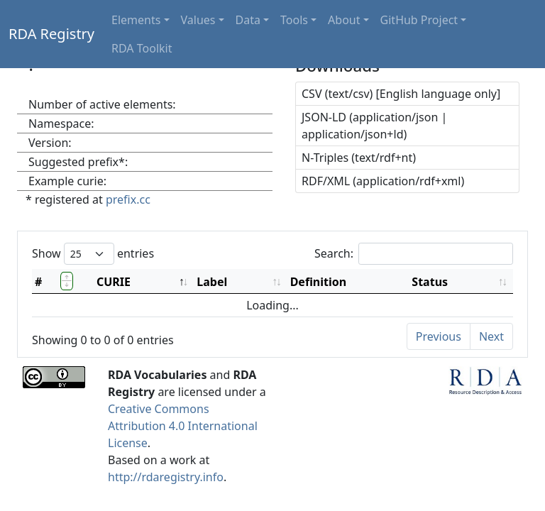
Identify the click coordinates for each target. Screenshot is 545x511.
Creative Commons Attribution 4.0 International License (183, 426)
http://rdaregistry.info (166, 477)
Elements (135, 20)
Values (198, 20)
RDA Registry (51, 33)
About (344, 20)
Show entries (93, 254)
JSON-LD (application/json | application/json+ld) (374, 125)
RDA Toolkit (141, 48)
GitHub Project (419, 20)
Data (248, 20)
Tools (294, 20)
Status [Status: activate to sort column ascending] (430, 282)
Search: (413, 254)
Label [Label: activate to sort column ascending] (212, 282)
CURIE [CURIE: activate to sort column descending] (114, 282)
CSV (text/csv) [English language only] (401, 93)
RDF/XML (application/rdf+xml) (383, 181)
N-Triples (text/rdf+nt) (359, 157)
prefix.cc (128, 199)
